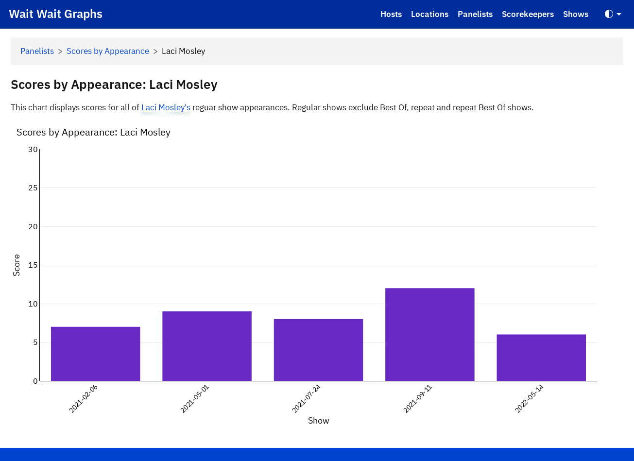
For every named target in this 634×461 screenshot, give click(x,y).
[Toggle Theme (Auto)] (613, 14)
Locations (429, 14)
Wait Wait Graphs (56, 13)
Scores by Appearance (108, 51)
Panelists (475, 14)
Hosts (391, 14)
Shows (575, 14)
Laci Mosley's (165, 107)
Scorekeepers (528, 14)
